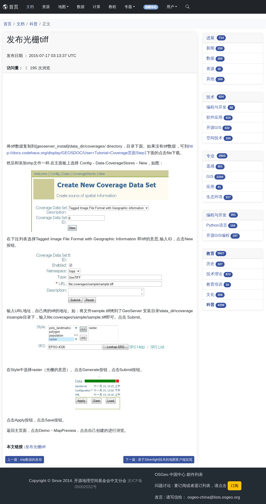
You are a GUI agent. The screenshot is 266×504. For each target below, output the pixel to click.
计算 (96, 7)
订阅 (234, 486)
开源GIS (219, 128)
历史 (215, 264)
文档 (30, 7)
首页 (10, 6)
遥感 (215, 166)
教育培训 (218, 284)
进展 (216, 37)
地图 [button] (62, 7)
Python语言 (221, 225)
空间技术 (219, 138)
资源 (46, 7)
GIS (215, 177)
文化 (215, 295)
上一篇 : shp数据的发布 (24, 459)
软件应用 (219, 117)
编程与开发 (220, 107)
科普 (34, 24)
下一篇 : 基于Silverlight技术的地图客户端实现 (158, 459)
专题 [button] (128, 7)
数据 (80, 7)
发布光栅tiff (35, 446)
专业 (216, 155)
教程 (112, 7)
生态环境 (219, 197)
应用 (214, 187)
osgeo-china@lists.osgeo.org (213, 497)
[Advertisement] (100, 110)
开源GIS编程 (223, 235)
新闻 (215, 48)
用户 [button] (170, 7)
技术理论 (219, 274)
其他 (215, 79)
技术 (216, 97)
